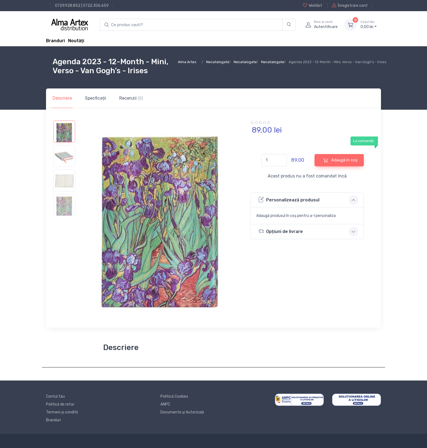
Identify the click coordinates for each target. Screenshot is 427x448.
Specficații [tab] (95, 98)
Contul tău (55, 396)
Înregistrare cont (350, 5)
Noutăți (76, 40)
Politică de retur (60, 404)
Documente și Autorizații (182, 412)
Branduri (55, 40)
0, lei (369, 24)
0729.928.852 (67, 5)
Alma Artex (187, 62)
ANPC (165, 404)
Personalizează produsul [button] (288, 199)
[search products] (191, 25)
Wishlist (312, 5)
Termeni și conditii (62, 412)
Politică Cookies (174, 396)
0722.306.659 (96, 5)
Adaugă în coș (340, 160)
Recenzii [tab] (131, 98)
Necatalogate (217, 62)
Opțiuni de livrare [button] (280, 231)
